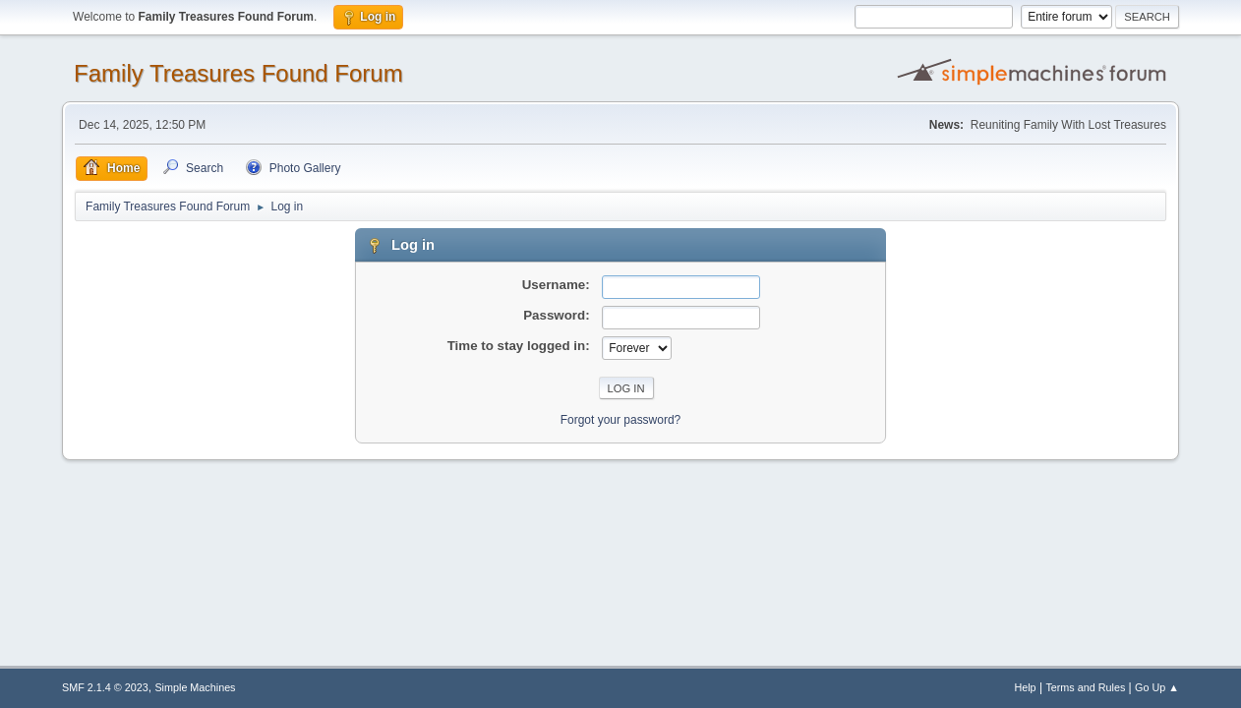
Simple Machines (194, 687)
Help (1024, 687)
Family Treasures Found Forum (238, 73)
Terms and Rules (1085, 687)
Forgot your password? (621, 420)
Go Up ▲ (1157, 687)
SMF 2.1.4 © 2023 (105, 687)
